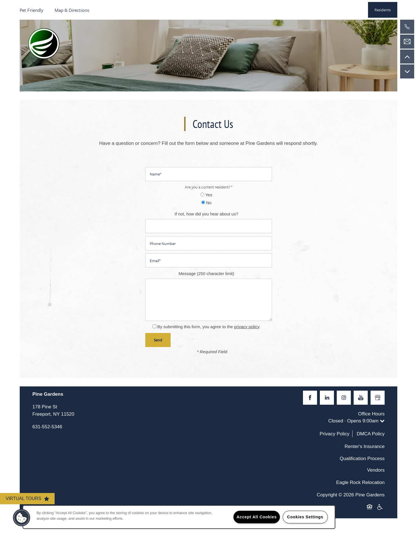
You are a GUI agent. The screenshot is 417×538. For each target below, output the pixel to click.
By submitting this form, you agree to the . (208, 326)
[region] (179, 517)
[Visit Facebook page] (310, 398)
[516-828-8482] (407, 27)
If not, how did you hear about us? (206, 213)
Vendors (376, 470)
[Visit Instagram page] (344, 398)
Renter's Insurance (365, 446)
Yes (206, 194)
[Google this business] (378, 398)
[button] (382, 10)
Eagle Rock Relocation (360, 482)
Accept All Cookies (257, 517)
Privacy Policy (334, 433)
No (206, 202)
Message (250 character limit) (206, 273)
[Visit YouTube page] (361, 398)
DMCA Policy (371, 433)
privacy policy (246, 326)
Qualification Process (362, 458)
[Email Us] (407, 42)
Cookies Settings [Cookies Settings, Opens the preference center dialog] (305, 517)
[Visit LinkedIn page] (327, 398)
